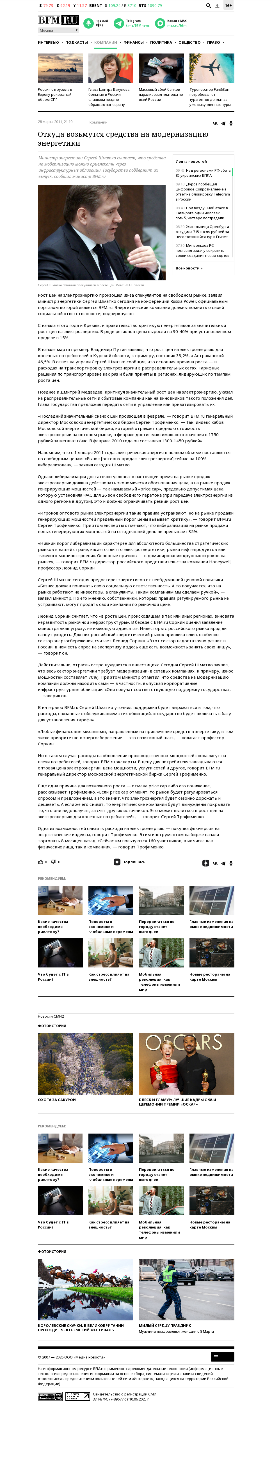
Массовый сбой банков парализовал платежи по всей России (161, 94)
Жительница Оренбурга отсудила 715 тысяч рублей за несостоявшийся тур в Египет (202, 231)
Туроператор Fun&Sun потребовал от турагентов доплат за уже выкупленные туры (210, 97)
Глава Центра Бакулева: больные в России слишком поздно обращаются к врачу (109, 97)
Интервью (48, 42)
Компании (105, 42)
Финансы (134, 42)
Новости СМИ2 (51, 1016)
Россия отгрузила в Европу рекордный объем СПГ (55, 94)
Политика (161, 42)
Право (213, 42)
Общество (190, 42)
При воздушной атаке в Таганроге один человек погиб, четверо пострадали (202, 212)
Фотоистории (52, 1025)
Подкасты (76, 42)
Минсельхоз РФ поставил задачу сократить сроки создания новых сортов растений (202, 253)
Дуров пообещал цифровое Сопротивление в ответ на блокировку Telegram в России (203, 192)
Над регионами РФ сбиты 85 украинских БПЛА (203, 173)
